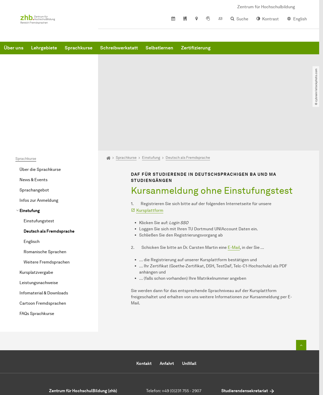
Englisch (32, 190)
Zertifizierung (274, 51)
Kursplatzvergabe (36, 221)
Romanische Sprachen (45, 200)
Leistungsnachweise (39, 231)
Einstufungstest (39, 170)
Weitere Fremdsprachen (47, 211)
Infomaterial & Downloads (44, 242)
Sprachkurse (156, 51)
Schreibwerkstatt (197, 51)
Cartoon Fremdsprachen (43, 252)
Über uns (91, 51)
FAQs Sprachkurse (37, 262)
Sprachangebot (34, 139)
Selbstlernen (237, 51)
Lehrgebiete (122, 51)
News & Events (34, 128)
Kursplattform (149, 159)
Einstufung (30, 159)
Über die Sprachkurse (40, 118)
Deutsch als (49, 180)
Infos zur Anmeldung (39, 149)
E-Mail (234, 196)
